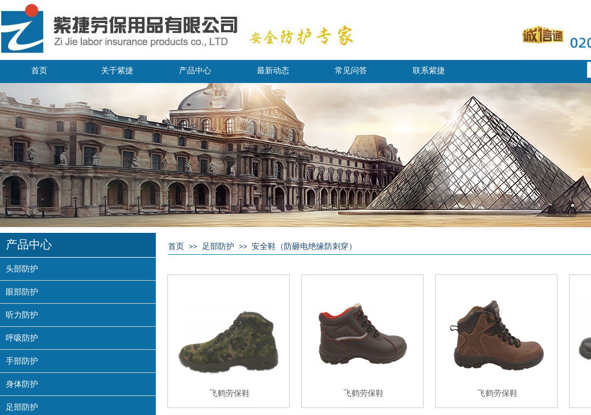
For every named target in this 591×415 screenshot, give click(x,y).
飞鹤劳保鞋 (230, 393)
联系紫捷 (429, 70)
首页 (39, 70)
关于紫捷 (117, 70)
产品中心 (195, 70)
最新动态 (273, 70)
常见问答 (351, 70)
